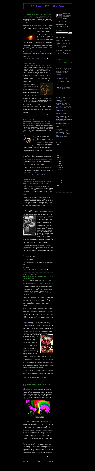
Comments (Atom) (33, 463)
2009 (58, 159)
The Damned (26, 322)
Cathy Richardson (59, 127)
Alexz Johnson (59, 120)
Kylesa (24, 297)
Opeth (24, 84)
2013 (58, 152)
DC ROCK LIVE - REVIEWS (47, 6)
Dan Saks (58, 122)
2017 (58, 144)
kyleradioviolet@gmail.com (61, 47)
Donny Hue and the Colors (28, 185)
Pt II (68, 133)
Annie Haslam (59, 100)
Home (38, 461)
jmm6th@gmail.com (60, 55)
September (59, 167)
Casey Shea (58, 132)
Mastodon (25, 308)
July (58, 171)
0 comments (43, 58)
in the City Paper (63, 78)
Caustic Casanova (60, 130)
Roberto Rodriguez (60, 123)
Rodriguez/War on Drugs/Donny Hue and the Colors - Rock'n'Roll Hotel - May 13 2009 (37, 182)
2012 (58, 153)
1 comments (43, 377)
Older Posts (50, 461)
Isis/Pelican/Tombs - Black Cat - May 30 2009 (37, 14)
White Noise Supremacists (28, 125)
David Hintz (31, 58)
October (59, 165)
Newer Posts (25, 461)
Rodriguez (25, 210)
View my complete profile (62, 26)
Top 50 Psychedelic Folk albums (64, 87)
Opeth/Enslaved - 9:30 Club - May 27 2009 (36, 65)
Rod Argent (58, 97)
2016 (58, 146)
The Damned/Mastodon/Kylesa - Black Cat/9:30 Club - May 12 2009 (38, 277)
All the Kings (25, 155)
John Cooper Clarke (60, 103)
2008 (58, 185)
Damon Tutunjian (59, 136)
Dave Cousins (59, 119)
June (58, 173)
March (58, 178)
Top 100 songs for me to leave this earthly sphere (63, 70)
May (58, 175)
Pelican (24, 25)
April (58, 176)
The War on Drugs (27, 197)
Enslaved (25, 67)
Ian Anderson (58, 106)
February (59, 180)
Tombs (24, 16)
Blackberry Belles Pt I (60, 133)
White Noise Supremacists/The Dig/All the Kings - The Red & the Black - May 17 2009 (36, 122)
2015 (58, 148)
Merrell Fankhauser (60, 104)
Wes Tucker (58, 114)
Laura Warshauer (59, 125)
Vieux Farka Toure (59, 110)
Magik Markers (26, 388)
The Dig (39, 134)
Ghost (24, 421)
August (58, 169)
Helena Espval (48, 421)
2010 (58, 157)
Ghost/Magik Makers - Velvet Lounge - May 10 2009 (37, 385)
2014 (58, 150)
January (59, 182)
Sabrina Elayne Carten (60, 112)
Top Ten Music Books (60, 93)
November (59, 163)
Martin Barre (58, 98)
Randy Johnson (59, 107)
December (59, 161)
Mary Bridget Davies (60, 116)
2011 (58, 155)
